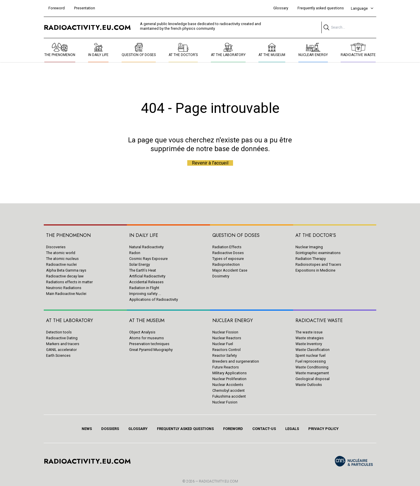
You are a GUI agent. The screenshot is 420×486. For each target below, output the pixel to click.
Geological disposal (312, 379)
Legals (292, 428)
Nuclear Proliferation (229, 379)
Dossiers (110, 428)
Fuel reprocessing (310, 361)
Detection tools (59, 332)
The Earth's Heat (142, 270)
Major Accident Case (229, 270)
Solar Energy (139, 264)
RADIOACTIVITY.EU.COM (218, 481)
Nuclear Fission (225, 332)
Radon (134, 253)
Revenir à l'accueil (210, 163)
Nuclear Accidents (227, 384)
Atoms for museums (146, 338)
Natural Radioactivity (146, 247)
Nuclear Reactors (226, 338)
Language (362, 8)
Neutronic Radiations (63, 288)
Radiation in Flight (144, 288)
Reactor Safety (224, 355)
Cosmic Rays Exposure (148, 258)
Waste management (312, 373)
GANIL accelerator (61, 349)
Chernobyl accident (228, 390)
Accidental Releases (146, 282)
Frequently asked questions (321, 8)
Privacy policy (323, 428)
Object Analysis (142, 332)
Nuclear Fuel (222, 344)
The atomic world (60, 253)
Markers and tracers (62, 344)
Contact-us (264, 428)
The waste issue (309, 332)
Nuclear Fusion (224, 402)
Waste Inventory (308, 344)
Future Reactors (225, 367)
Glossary (280, 8)
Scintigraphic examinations (318, 253)
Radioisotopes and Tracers (318, 264)
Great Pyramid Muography (151, 349)
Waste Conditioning (311, 367)
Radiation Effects (227, 247)
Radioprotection (226, 264)
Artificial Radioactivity (147, 276)
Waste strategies (309, 338)
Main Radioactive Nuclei (66, 293)
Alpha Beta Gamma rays (66, 270)
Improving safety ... (145, 293)
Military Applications (229, 373)
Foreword (56, 8)
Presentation (84, 8)
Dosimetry (220, 276)
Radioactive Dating (62, 338)
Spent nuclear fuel (310, 355)
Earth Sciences (58, 355)
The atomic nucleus (62, 258)
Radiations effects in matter (69, 282)
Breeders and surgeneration (235, 361)
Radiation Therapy (310, 258)
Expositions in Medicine (315, 270)
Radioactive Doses (228, 253)
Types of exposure (228, 258)
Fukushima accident (229, 396)
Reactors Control (226, 349)
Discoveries (56, 247)
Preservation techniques (149, 344)
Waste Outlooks (308, 384)
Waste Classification (312, 349)
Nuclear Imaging (309, 247)
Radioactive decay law (65, 276)
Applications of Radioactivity (153, 299)
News (87, 428)
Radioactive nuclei (61, 264)
